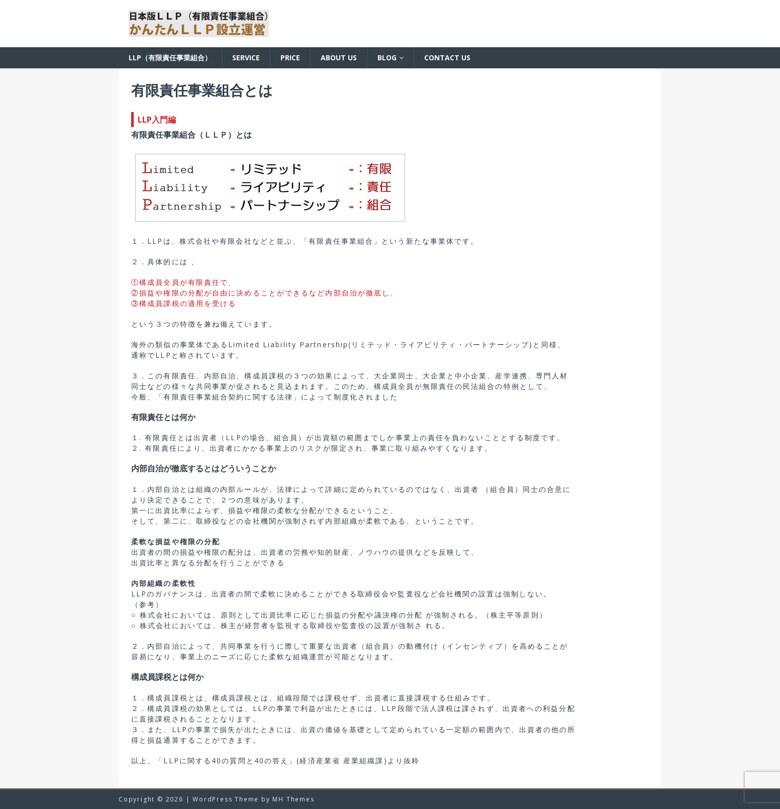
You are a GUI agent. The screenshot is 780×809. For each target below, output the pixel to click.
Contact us (447, 57)
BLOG (387, 57)
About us (339, 57)
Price (290, 57)
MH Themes (293, 799)
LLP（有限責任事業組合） (170, 57)
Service (246, 57)
